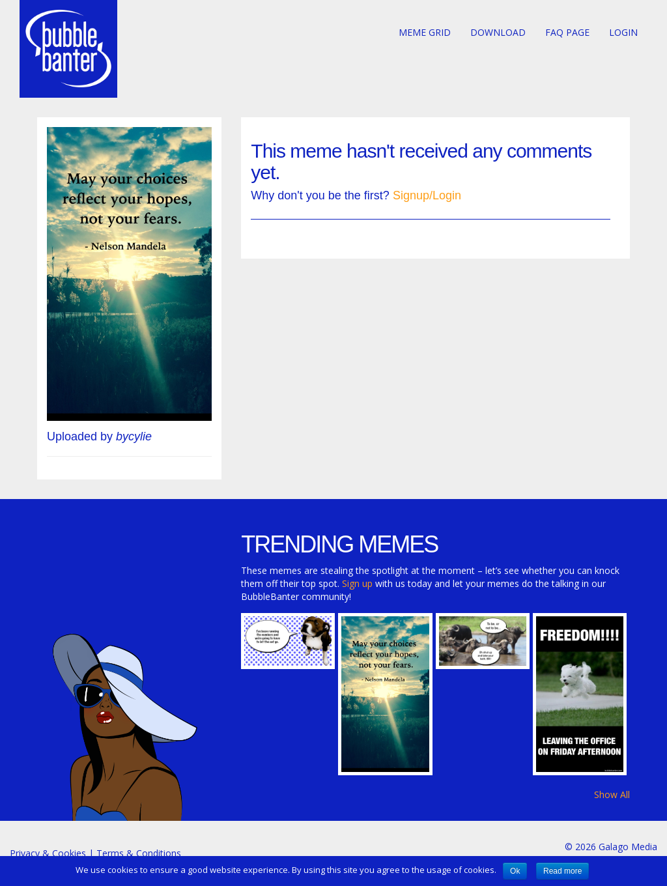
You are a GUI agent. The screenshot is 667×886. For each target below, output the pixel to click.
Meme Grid (425, 32)
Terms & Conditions (138, 853)
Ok (515, 871)
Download (498, 32)
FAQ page (567, 32)
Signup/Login (427, 195)
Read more (562, 871)
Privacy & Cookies (48, 853)
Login (623, 32)
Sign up (357, 583)
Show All (612, 794)
